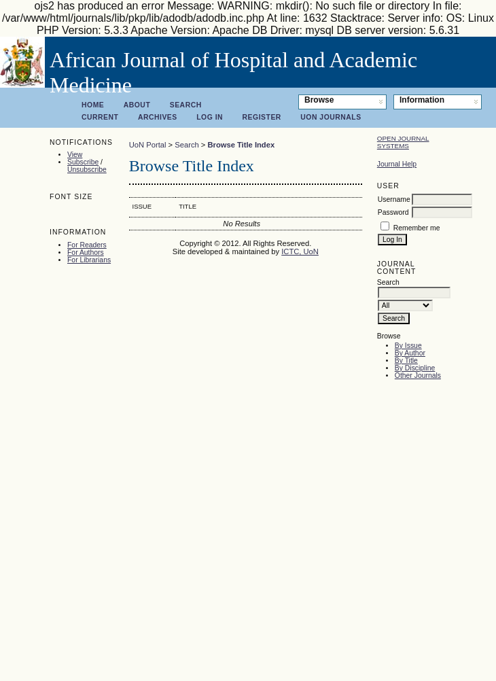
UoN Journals (330, 117)
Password (393, 212)
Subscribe (83, 162)
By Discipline (415, 368)
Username (394, 199)
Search (186, 105)
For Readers (87, 245)
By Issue (408, 345)
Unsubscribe (87, 169)
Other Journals (418, 375)
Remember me (416, 228)
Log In (209, 117)
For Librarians (89, 260)
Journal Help (397, 164)
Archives (157, 117)
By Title (406, 360)
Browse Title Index (240, 145)
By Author (410, 353)
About (137, 105)
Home (93, 105)
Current (100, 117)
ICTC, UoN (300, 251)
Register (262, 117)
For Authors (85, 252)
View (74, 154)
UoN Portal (147, 145)
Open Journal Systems (403, 142)
